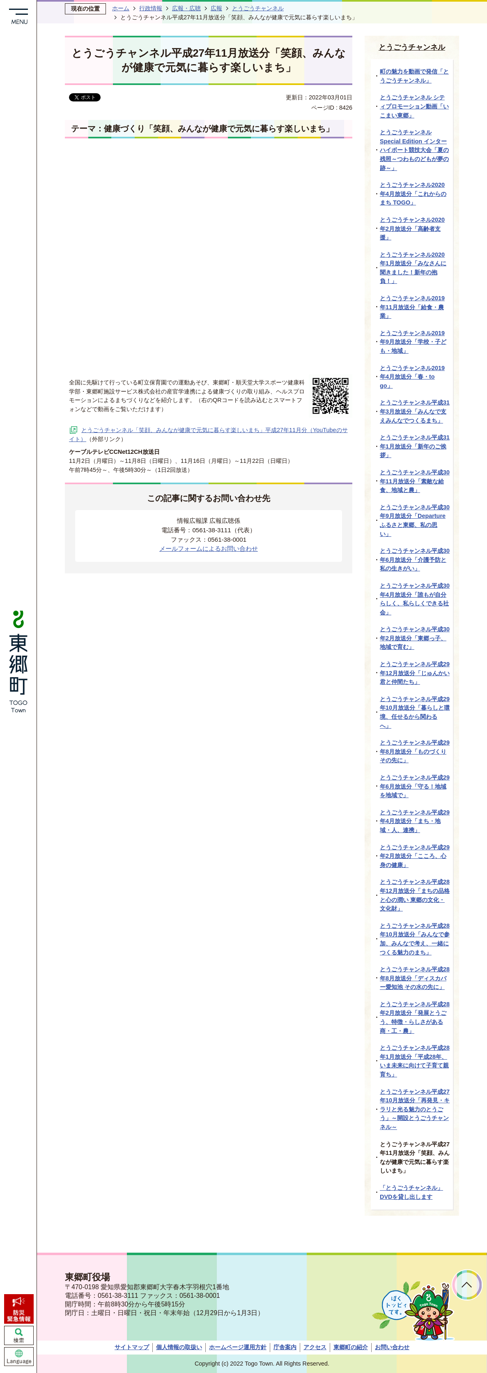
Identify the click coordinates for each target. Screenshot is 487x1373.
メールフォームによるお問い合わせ (208, 548)
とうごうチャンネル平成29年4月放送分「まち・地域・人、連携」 (415, 821)
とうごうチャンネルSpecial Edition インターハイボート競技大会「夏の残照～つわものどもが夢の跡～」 (414, 150)
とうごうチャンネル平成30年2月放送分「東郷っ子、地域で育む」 (415, 638)
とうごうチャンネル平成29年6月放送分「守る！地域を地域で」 (415, 786)
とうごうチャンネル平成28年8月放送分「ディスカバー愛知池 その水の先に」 (415, 978)
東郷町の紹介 (350, 1347)
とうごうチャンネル (258, 8)
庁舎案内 (284, 1347)
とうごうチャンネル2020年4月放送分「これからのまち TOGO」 (413, 194)
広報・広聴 (186, 8)
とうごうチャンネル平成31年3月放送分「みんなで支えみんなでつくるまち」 (415, 411)
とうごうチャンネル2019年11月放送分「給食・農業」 (412, 307)
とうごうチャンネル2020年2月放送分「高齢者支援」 (412, 228)
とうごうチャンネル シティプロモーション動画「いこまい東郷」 (414, 106)
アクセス (314, 1347)
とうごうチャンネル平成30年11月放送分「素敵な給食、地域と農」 (415, 481)
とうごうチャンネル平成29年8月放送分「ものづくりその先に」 (415, 751)
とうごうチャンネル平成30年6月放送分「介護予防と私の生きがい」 (415, 559)
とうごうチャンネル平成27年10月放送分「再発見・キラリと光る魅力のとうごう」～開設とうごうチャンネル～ (415, 1109)
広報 (216, 8)
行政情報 (150, 8)
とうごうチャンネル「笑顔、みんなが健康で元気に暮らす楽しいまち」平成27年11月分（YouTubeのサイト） (208, 434)
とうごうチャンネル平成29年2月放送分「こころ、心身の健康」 (415, 856)
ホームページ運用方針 (237, 1347)
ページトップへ (467, 1285)
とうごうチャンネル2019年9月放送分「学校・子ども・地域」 (413, 342)
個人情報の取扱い (179, 1347)
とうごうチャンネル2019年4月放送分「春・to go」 (412, 377)
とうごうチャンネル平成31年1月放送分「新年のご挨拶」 (415, 446)
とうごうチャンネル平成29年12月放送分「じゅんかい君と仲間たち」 (415, 673)
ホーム (120, 8)
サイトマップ (132, 1347)
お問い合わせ (392, 1347)
